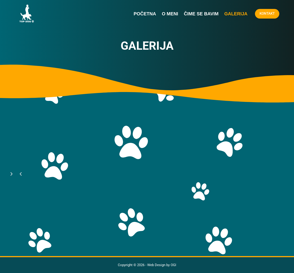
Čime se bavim (201, 13)
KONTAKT (267, 13)
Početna (145, 13)
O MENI (170, 13)
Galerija (235, 13)
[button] (20, 174)
